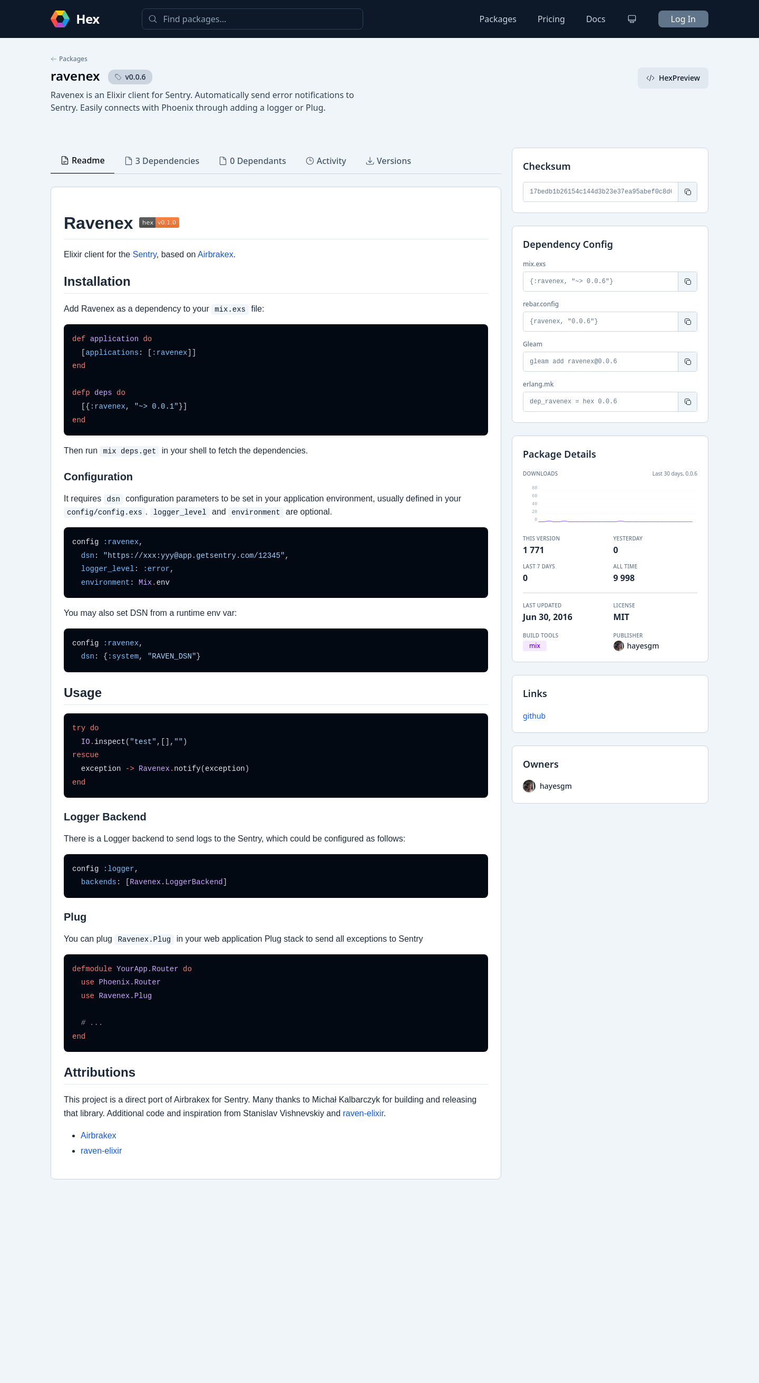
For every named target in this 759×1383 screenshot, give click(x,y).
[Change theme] (632, 19)
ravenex (75, 75)
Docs (596, 19)
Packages (498, 19)
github (534, 716)
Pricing (551, 19)
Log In (683, 19)
